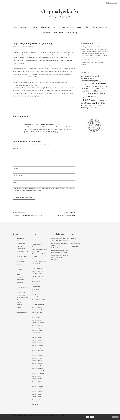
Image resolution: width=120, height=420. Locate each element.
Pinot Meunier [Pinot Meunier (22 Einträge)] (84, 94)
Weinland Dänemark (37, 337)
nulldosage (20, 282)
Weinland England (37, 342)
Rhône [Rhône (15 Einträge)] (98, 97)
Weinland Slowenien (37, 386)
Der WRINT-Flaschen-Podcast (64, 27)
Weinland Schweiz (37, 381)
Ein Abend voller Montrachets (59, 243)
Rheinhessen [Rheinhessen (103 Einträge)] (91, 96)
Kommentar (17, 148)
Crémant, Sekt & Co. (37, 271)
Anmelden (73, 238)
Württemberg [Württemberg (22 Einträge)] (84, 110)
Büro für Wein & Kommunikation (96, 27)
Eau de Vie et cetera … (38, 279)
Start (15, 27)
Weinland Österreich (38, 373)
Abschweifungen (37, 244)
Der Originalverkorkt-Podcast (40, 27)
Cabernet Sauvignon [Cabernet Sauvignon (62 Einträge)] (89, 80)
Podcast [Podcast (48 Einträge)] (102, 94)
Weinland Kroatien (37, 358)
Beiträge (23, 27)
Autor (79, 27)
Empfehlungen (36, 281)
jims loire (19, 272)
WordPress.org (75, 246)
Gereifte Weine (36, 286)
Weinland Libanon (37, 360)
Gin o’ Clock (35, 289)
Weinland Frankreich (37, 345)
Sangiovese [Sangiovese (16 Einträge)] (92, 100)
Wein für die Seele (37, 310)
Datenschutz (58, 33)
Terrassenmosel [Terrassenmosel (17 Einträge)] (94, 105)
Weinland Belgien (37, 328)
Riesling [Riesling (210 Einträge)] (85, 99)
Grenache (67, 101)
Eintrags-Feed (75, 241)
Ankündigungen (36, 247)
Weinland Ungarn (36, 396)
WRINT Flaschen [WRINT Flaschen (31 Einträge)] (100, 108)
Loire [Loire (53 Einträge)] (94, 88)
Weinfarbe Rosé (36, 315)
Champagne (35, 266)
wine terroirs (20, 315)
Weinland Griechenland (38, 350)
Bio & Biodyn (20, 101)
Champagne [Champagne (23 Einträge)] (84, 84)
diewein (19, 264)
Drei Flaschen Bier (37, 274)
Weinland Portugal (37, 378)
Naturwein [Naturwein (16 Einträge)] (91, 91)
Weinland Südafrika (37, 391)
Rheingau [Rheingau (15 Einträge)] (83, 97)
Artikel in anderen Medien (39, 254)
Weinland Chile (36, 335)
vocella (19, 302)
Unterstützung (72, 33)
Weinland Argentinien (38, 323)
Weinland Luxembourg (38, 363)
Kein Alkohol (35, 297)
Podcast (34, 302)
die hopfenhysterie (22, 256)
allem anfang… (21, 238)
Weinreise (35, 404)
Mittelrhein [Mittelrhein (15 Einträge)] (104, 88)
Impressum (47, 33)
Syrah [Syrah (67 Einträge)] (83, 105)
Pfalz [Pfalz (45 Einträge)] (96, 91)
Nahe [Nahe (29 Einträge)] (87, 91)
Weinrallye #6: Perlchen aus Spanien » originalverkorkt (39, 124)
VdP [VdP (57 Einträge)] (99, 105)
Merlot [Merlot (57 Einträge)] (99, 88)
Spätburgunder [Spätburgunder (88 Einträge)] (99, 102)
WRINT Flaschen (36, 407)
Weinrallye (35, 402)
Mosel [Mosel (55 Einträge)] (83, 91)
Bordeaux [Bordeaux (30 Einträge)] (84, 78)
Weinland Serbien (37, 384)
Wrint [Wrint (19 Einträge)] (93, 108)
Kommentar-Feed (76, 243)
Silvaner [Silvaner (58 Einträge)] (88, 103)
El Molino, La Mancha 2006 (66, 214)
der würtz (19, 254)
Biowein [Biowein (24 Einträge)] (102, 76)
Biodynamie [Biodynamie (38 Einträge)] (95, 76)
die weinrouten (21, 261)
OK (87, 417)
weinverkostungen (22, 312)
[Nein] (115, 417)
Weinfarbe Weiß (36, 320)
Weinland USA (36, 399)
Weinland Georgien (37, 348)
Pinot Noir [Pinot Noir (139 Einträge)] (93, 93)
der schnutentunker (22, 251)
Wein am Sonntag (37, 307)
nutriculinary (20, 285)
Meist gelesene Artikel (38, 299)
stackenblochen (21, 290)
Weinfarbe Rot (26, 101)
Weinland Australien (37, 325)
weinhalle (19, 304)
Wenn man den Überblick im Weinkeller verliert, (28, 214)
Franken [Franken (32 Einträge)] (88, 86)
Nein (92, 417)
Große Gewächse (37, 292)
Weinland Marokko (37, 366)
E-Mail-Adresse (18, 176)
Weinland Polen (36, 376)
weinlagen (19, 307)
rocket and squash (22, 287)
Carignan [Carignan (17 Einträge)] (100, 81)
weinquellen (20, 310)
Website (15, 183)
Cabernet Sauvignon (50, 101)
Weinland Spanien (33, 101)
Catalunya (57, 101)
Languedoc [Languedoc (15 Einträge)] (89, 88)
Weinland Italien (36, 353)
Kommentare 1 (31, 46)
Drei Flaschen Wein (37, 276)
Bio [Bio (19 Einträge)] (90, 76)
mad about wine (21, 277)
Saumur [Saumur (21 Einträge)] (97, 100)
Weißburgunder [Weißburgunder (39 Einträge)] (86, 108)
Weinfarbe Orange (37, 312)
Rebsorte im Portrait (38, 304)
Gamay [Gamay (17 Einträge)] (92, 86)
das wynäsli (20, 246)
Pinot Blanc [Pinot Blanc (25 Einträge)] (101, 91)
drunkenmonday (21, 267)
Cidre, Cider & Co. (37, 268)
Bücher (34, 259)
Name (15, 169)
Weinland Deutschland (38, 340)
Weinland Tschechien (38, 394)
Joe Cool (34, 294)
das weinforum (21, 243)
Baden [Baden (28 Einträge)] (87, 76)
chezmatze (20, 241)
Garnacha (62, 101)
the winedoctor (21, 295)
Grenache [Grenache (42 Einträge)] (98, 86)
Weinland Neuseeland (38, 368)
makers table (20, 279)
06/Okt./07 (15, 46)
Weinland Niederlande (38, 371)
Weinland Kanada (37, 355)
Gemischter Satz (37, 284)
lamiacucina (20, 274)
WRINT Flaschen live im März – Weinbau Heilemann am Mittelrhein (59, 257)
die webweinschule (22, 259)
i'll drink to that (21, 269)
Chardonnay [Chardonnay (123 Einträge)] (94, 83)
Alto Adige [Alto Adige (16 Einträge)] (83, 76)
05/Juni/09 (58, 124)
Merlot (70, 101)
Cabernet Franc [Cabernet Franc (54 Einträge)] (93, 78)
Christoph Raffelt (23, 46)
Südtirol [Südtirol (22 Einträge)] (88, 106)
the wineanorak (21, 292)
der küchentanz (21, 248)
